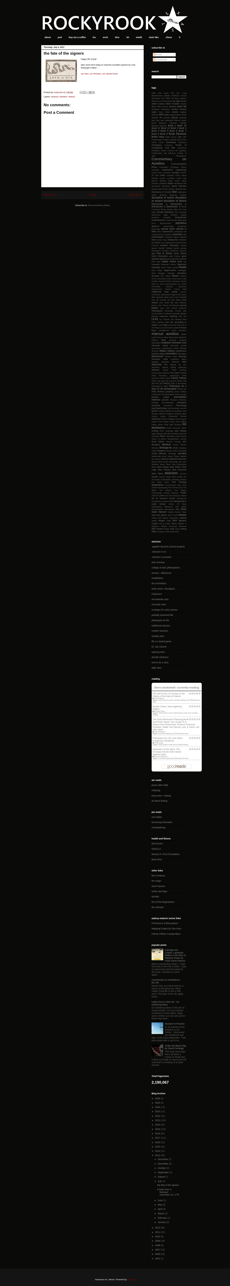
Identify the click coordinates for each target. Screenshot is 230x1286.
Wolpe (166, 529)
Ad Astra (175, 98)
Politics (183, 392)
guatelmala (174, 259)
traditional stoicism (161, 625)
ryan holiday (180, 431)
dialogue (179, 189)
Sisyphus (161, 451)
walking (183, 518)
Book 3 (182, 128)
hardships (156, 267)
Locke (160, 325)
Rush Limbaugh (166, 431)
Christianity (171, 142)
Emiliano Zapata (178, 215)
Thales (154, 488)
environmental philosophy (176, 220)
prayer (166, 397)
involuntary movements (161, 295)
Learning (173, 316)
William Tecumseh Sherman (173, 526)
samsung (155, 436)
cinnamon (169, 145)
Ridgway (171, 419)
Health (183, 267)
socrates (182, 453)
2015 (158, 1146)
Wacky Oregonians (170, 518)
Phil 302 (158, 383)
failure (176, 237)
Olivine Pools (169, 370)
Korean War (180, 311)
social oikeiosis (159, 453)
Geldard (169, 248)
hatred (175, 267)
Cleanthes (156, 151)
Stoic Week (157, 473)
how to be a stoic (160, 662)
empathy (167, 217)
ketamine (182, 308)
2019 (158, 1129)
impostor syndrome (176, 287)
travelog (177, 501)
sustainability (166, 480)
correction (167, 173)
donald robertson (160, 657)
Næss (184, 359)
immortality (156, 287)
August (161, 1176)
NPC (166, 365)
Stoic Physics (164, 470)
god (153, 253)
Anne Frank (164, 112)
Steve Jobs (171, 464)
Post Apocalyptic (167, 394)
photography (170, 388)
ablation (167, 96)
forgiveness (169, 243)
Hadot (173, 261)
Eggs (165, 215)
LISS (153, 322)
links (184, 319)
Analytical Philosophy (161, 109)
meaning (172, 340)
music (174, 356)
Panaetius (163, 376)
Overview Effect (168, 373)
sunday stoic (158, 636)
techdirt (155, 896)
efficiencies (156, 215)
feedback (182, 240)
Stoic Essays (163, 467)
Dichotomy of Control (161, 192)
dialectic (171, 189)
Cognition (182, 151)
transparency (157, 501)
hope (184, 279)
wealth (154, 521)
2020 (158, 1124)
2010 (158, 1236)
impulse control (172, 289)
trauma (165, 501)
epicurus (155, 226)
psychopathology (159, 408)
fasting (171, 240)
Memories (174, 345)
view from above (159, 515)
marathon (182, 330)
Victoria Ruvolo (174, 512)
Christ (161, 142)
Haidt (179, 262)
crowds (162, 178)
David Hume (173, 181)
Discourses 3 (158, 206)
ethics (159, 232)
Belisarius (163, 123)
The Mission (165, 490)
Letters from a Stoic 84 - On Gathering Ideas (165, 1003)
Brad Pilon (157, 859)
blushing (155, 126)
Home (93, 194)
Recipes (155, 414)
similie (154, 451)
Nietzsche (156, 364)
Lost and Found (166, 328)
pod (60, 37)
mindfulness (181, 351)
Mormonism (157, 356)
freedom (63, 96)
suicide (155, 477)
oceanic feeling (169, 367)
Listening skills (163, 322)
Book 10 (181, 125)
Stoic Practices (179, 470)
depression (156, 186)
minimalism (171, 353)
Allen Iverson (162, 107)
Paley (154, 376)
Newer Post (50, 194)
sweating (175, 480)
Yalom (168, 532)
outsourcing (156, 373)
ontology (183, 370)
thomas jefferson (171, 493)
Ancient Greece (178, 109)
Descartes (166, 186)
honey (168, 279)
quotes (155, 411)
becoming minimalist (162, 822)
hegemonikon (170, 270)
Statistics (155, 464)
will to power (164, 524)
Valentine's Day (171, 507)
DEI (184, 183)
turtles (171, 504)
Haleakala (156, 264)
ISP (179, 295)
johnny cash (157, 305)
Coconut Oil (172, 151)
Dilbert (154, 195)
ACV (168, 98)
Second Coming (173, 442)
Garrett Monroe (160, 732)
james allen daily (160, 785)
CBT (184, 137)
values (183, 507)
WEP (174, 521)
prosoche (156, 405)
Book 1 (172, 125)
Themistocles (157, 493)
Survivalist (156, 480)
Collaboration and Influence (164, 153)
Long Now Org (174, 325)
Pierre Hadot (159, 698)
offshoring (182, 367)
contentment (167, 170)
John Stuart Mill (166, 303)
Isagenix (174, 295)
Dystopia (182, 212)
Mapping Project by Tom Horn (166, 928)
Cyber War (181, 178)
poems (177, 392)
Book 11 (156, 128)
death (170, 183)
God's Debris (180, 253)
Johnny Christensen (171, 305)
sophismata (156, 456)
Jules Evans (159, 743)
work (172, 529)
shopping (182, 448)
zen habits (157, 817)
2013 (158, 1155)
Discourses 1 (159, 204)
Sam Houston (172, 434)
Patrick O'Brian (178, 378)
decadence (178, 183)
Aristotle (155, 118)
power (184, 394)
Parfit (184, 376)
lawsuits (155, 316)
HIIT (162, 276)
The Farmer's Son (175, 488)
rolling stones (157, 425)
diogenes (163, 195)
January (162, 1222)
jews (153, 300)
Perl (166, 381)
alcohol (183, 104)
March (161, 1213)
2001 (158, 1258)
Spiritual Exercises (178, 459)
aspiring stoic (158, 652)
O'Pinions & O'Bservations (165, 923)
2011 (158, 1232)
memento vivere (160, 345)
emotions (155, 217)
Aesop (169, 101)
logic (165, 325)
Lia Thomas (164, 319)
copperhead (181, 170)
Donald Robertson (165, 212)
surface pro (181, 477)
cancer (174, 137)
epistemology (168, 226)
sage (153, 434)
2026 (158, 1098)
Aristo (184, 115)
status (162, 464)
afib (174, 101)
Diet (174, 191)
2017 (158, 1138)
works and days (159, 891)
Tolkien (183, 496)
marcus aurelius (165, 334)
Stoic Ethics (175, 467)
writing (183, 529)
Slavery (169, 451)
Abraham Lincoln (179, 96)
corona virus (157, 173)
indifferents (156, 292)
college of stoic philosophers (166, 567)
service (175, 445)
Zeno (177, 532)
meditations (157, 578)
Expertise (168, 237)
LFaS (155, 319)
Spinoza (165, 459)
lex (94, 37)
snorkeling (182, 451)
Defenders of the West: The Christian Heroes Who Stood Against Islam (167, 752)
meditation (166, 342)
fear (176, 240)
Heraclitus (181, 273)
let (127, 37)
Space (176, 456)
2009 (158, 1241)
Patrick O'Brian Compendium (166, 934)
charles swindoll (169, 140)
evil (185, 232)
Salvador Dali (161, 434)
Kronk (154, 314)
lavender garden (179, 314)
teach (167, 482)
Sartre (162, 436)
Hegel (160, 270)
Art (160, 118)
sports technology (170, 462)
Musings (182, 356)
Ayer (153, 120)
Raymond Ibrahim (161, 756)
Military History (166, 351)
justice (155, 308)
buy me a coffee (77, 37)
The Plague (180, 490)
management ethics (167, 330)
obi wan (182, 365)
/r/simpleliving (158, 827)
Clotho (163, 151)
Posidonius (156, 394)
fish (153, 243)
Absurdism (156, 98)
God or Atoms (164, 253)
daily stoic (156, 667)
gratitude (155, 259)
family (159, 240)
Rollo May (168, 425)
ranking (161, 411)
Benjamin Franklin (178, 123)
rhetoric (164, 419)
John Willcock (180, 303)
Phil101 (166, 383)
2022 (158, 1116)
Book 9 (164, 134)
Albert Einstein (172, 104)
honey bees (177, 279)
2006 (158, 1254)
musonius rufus (160, 359)
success (183, 474)
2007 (158, 1249)
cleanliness (181, 148)
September (163, 1172)
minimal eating (158, 354)
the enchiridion (159, 583)
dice (185, 189)
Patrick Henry (165, 378)
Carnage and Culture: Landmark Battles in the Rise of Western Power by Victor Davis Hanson (175, 955)
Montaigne (182, 354)
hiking (168, 276)
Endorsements (158, 220)
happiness (181, 264)
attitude (174, 118)
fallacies (183, 237)
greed (162, 259)
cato (180, 137)
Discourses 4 (173, 206)
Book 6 (173, 131)
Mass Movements (171, 337)
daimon (155, 181)
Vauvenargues (157, 509)
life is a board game (161, 641)
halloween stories (168, 264)
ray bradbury (177, 411)
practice (155, 397)
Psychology (181, 405)
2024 (158, 1107)
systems (183, 480)
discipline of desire (175, 200)
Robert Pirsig (168, 422)
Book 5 (164, 131)
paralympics (174, 376)
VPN (159, 518)
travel (171, 501)
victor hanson (158, 886)
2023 (158, 1111)
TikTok (154, 496)
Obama (173, 365)
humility (155, 281)
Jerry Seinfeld (180, 297)
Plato (154, 392)
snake (175, 451)
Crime (177, 175)
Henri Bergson (158, 273)
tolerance (176, 496)
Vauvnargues (169, 509)
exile (184, 234)
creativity (170, 175)
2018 (158, 1133)
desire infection (179, 186)
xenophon (161, 532)
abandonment (157, 96)
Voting (154, 518)
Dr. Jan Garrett (159, 646)
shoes (175, 448)
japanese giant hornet (165, 297)
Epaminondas (165, 223)
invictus (183, 292)
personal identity (175, 381)
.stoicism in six (159, 551)
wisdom (159, 529)
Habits (165, 261)
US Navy (181, 504)
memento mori (179, 342)
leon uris (182, 316)
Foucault (155, 245)
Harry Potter (166, 267)
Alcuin (154, 107)
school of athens (159, 439)
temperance (157, 485)
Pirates (180, 389)
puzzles (183, 408)
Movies (168, 356)
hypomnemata (171, 284)
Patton (154, 381)
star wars (182, 462)
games (154, 248)
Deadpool (163, 183)
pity (185, 389)
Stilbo (154, 467)
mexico (176, 348)
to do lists (168, 496)
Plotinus (161, 392)
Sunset (162, 477)
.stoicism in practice (161, 557)
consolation (163, 167)
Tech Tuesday (179, 482)
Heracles (171, 273)
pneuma (169, 392)
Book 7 (182, 131)
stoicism (171, 473)
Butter (167, 137)
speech (158, 459)
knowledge (169, 311)
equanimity (182, 226)
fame (154, 240)
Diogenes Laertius (178, 195)
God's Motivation (160, 256)
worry (177, 529)
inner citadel (170, 292)
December (163, 1159)
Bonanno (163, 126)
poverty (178, 394)
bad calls (160, 120)
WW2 (154, 532)
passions (155, 378)
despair (155, 189)
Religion (169, 414)
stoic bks (154, 37)
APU (161, 114)
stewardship (181, 464)
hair (184, 262)
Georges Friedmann (170, 251)
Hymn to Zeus (158, 284)
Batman (177, 120)
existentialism (158, 237)
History (71, 96)
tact (153, 482)
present (165, 400)
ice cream (182, 284)
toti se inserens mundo (163, 498)
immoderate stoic (160, 599)
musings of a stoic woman (164, 609)
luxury (183, 328)
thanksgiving (163, 488)
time (162, 496)
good (184, 256)
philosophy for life (160, 620)
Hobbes (183, 276)
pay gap (161, 381)
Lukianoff (176, 328)
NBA (184, 362)
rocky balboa (181, 422)
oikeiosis (155, 370)
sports (160, 462)
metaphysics (167, 348)
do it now (182, 209)
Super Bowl (171, 477)
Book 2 (174, 128)
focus (157, 243)
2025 (158, 1103)
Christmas (182, 142)
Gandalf (161, 248)
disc (117, 37)
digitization (182, 192)
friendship (174, 245)
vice (177, 509)
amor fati (181, 106)
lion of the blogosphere (163, 902)
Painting (183, 373)
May (160, 1204)
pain (177, 373)
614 (172, 93)
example (155, 234)
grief (167, 259)
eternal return (168, 229)
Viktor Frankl (173, 515)
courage (175, 172)
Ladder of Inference (165, 314)
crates (162, 175)
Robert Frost (157, 422)
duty (176, 212)
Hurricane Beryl (164, 281)
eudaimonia (167, 231)
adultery (183, 98)
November (163, 1163)
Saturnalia (170, 436)
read (184, 411)
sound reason (167, 456)
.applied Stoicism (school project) (168, 546)
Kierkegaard (157, 311)
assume (167, 118)
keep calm (165, 308)
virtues (182, 514)
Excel (161, 234)
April (160, 1209)
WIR (153, 529)
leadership (163, 316)
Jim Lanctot (161, 300)
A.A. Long (181, 93)
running (155, 431)
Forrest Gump (180, 243)
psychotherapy (173, 408)
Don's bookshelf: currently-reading (176, 687)
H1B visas (156, 262)
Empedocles (180, 217)
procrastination (168, 403)
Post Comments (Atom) (99, 205)
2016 (158, 1142)
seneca (166, 444)
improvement (157, 289)
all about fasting (159, 801)
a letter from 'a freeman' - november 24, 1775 (168, 1192)
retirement (156, 419)
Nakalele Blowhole (160, 362)
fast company (158, 875)
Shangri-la (165, 447)
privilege (155, 403)
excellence (168, 234)
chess (169, 37)
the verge (156, 881)
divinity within (172, 209)
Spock (154, 462)
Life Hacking (176, 319)
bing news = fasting (161, 795)
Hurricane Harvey (179, 281)
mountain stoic (159, 604)
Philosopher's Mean (160, 386)
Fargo (164, 240)
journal (183, 305)
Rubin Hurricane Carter (176, 428)
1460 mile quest (160, 93)
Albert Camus (158, 104)
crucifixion (171, 178)
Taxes (159, 482)
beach (184, 120)
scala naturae (180, 436)
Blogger (130, 1279)
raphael (168, 411)
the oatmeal (157, 907)
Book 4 (155, 131)
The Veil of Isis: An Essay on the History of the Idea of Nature (169, 694)
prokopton (181, 402)
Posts (157, 54)
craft (156, 175)
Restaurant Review (177, 416)
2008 (158, 1245)
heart (154, 270)
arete (166, 115)
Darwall (163, 181)
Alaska (183, 101)
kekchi (174, 308)
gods (171, 256)
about (48, 37)
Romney (177, 425)
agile (178, 101)
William (174, 524)
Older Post (135, 194)
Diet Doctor (157, 843)
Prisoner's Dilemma (178, 400)
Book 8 (155, 134)
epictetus (181, 223)
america (54, 96)
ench (105, 37)
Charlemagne (157, 140)
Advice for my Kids (159, 101)
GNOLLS (156, 849)
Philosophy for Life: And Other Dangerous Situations (167, 739)
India (184, 289)
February (162, 1218)
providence (168, 405)
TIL (158, 496)
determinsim (163, 189)
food (162, 243)
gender (176, 248)
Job (168, 300)
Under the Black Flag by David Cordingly (175, 1047)
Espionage (156, 229)
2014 (158, 1151)
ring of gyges (181, 419)
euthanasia (178, 232)
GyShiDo (182, 259)
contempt (155, 170)
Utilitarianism (157, 507)
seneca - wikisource (161, 573)
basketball (169, 120)
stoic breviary (158, 562)
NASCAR (175, 362)
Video (184, 512)
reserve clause (159, 416)
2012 (158, 1227)
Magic (154, 330)
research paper (180, 414)
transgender (181, 498)
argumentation (175, 115)
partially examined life (162, 615)
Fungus (183, 245)
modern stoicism (160, 631)
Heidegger (182, 270)
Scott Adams (158, 442)
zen (172, 532)
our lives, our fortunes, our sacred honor (99, 73)
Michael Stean (160, 711)
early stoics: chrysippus (163, 588)
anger (154, 112)
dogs (153, 212)
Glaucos (183, 251)
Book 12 (165, 128)
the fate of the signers (168, 1185)
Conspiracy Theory (178, 167)
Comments (160, 59)
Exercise (177, 234)
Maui (163, 340)
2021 (158, 1120)
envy (153, 223)
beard (154, 123)
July (160, 1181)
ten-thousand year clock (175, 485)
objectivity (155, 367)
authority (182, 118)
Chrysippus (157, 145)
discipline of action (163, 197)
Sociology (172, 453)
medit (139, 37)
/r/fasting (156, 790)
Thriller (183, 493)
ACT (163, 98)
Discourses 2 (178, 204)
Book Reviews (177, 133)
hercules (155, 276)
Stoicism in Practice (175, 1023)
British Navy (158, 136)
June (160, 1200)
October (162, 1168)
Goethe (177, 256)
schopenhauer (173, 439)
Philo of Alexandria (178, 383)
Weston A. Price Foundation (165, 854)
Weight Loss (164, 521)
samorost (182, 434)
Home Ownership (159, 279)
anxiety (175, 112)
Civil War (170, 148)
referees (162, 414)
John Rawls (176, 300)
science (183, 439)
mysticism (175, 359)
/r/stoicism (157, 594)
